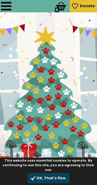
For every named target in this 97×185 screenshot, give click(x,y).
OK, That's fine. (48, 178)
